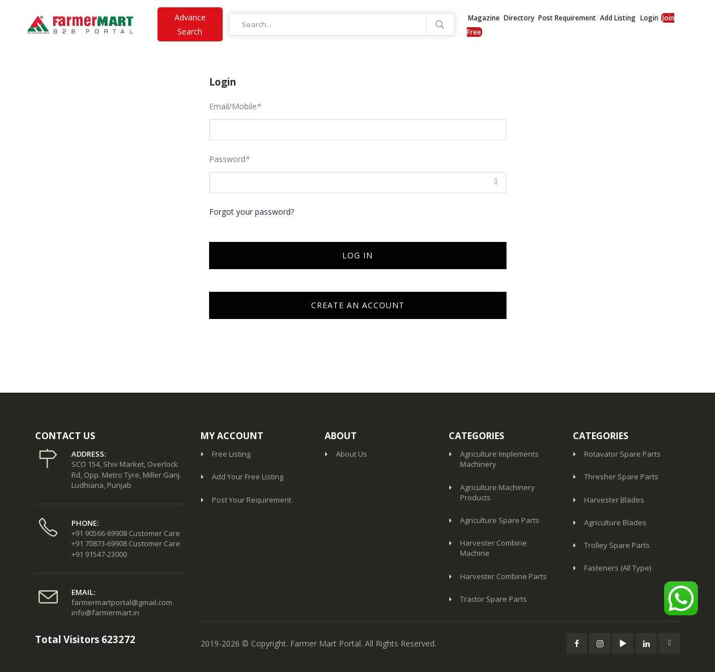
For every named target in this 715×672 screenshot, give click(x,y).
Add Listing (618, 18)
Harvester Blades (614, 500)
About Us (351, 454)
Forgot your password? (251, 211)
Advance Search (190, 24)
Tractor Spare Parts (493, 599)
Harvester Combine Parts (503, 576)
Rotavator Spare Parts (622, 454)
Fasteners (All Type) (617, 568)
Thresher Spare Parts (621, 476)
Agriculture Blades (615, 522)
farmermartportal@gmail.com (121, 602)
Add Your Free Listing (247, 476)
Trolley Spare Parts (617, 545)
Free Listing (231, 454)
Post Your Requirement (251, 500)
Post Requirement (568, 18)
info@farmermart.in (105, 612)
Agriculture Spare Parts (499, 520)
